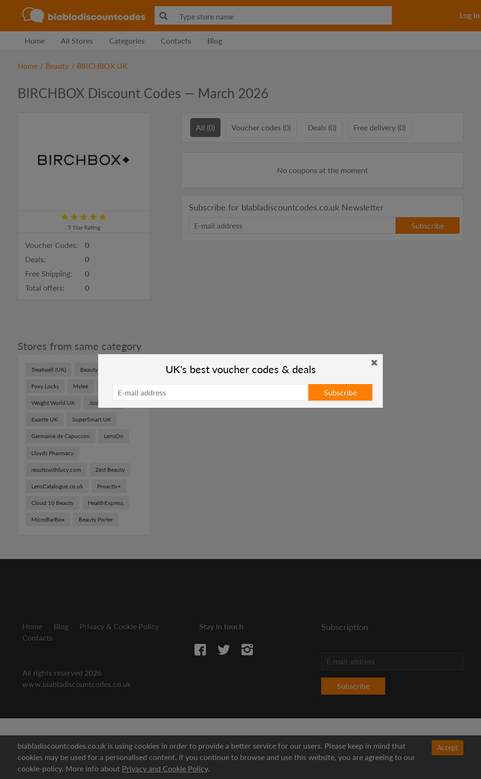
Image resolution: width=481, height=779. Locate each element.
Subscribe (340, 392)
